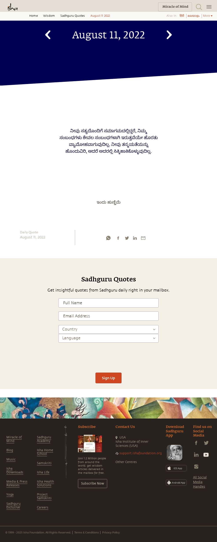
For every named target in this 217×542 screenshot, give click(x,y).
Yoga (10, 494)
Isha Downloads (14, 470)
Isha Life (43, 472)
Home (33, 15)
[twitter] (127, 239)
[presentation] (108, 355)
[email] (143, 239)
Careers (42, 507)
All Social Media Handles (200, 482)
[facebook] (118, 239)
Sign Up (108, 378)
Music (11, 459)
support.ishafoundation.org (140, 453)
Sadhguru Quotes (72, 15)
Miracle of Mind (14, 439)
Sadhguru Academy (44, 439)
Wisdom (49, 15)
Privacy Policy (111, 532)
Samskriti (44, 463)
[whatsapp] (108, 239)
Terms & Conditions (86, 532)
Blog (9, 450)
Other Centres (126, 462)
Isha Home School (45, 452)
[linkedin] (135, 239)
